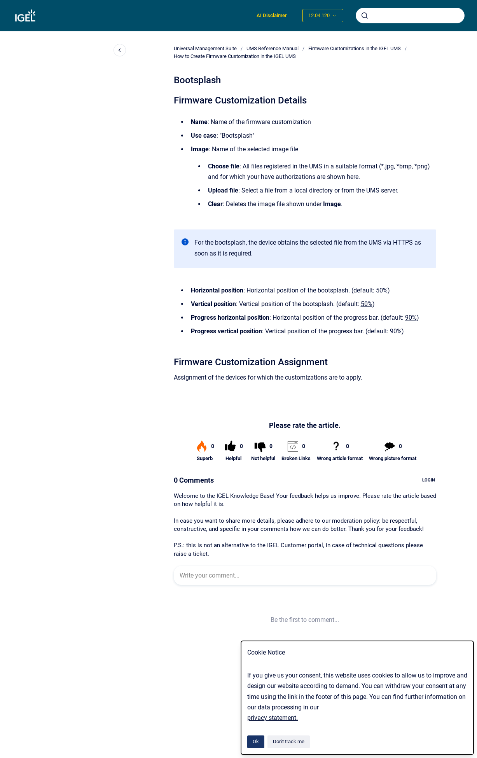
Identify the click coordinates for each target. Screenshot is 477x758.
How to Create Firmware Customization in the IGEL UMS (235, 56)
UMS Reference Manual (272, 48)
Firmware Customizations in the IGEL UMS (354, 48)
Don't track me (288, 741)
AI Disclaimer (272, 15)
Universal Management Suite (205, 48)
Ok (256, 741)
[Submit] (364, 15)
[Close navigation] (120, 50)
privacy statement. (272, 717)
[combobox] (410, 15)
